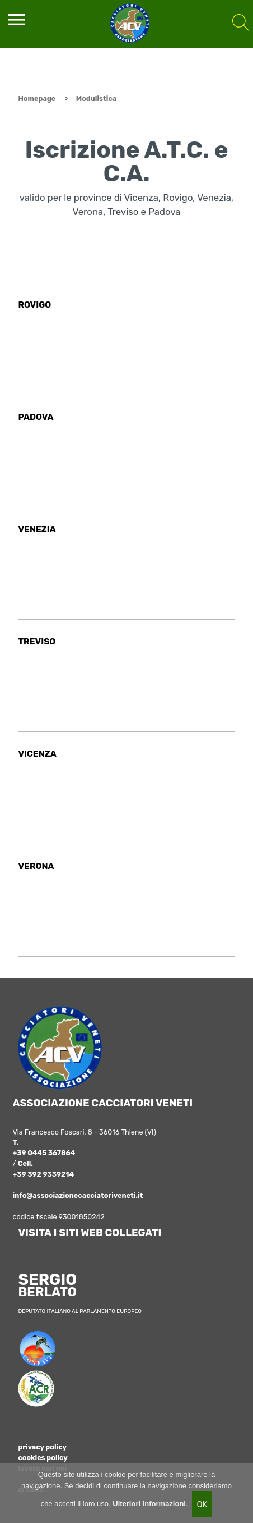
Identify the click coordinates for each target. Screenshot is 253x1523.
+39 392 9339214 (43, 1174)
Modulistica (96, 98)
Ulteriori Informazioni (149, 1503)
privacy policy (42, 1447)
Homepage (36, 98)
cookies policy (42, 1457)
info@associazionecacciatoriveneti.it (78, 1195)
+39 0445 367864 (44, 1153)
